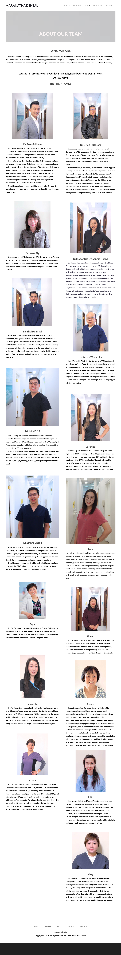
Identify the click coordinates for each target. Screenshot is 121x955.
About (87, 5)
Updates (97, 5)
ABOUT (59, 926)
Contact (109, 5)
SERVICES (48, 926)
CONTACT (83, 926)
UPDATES (71, 926)
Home (67, 5)
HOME (36, 926)
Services (77, 5)
